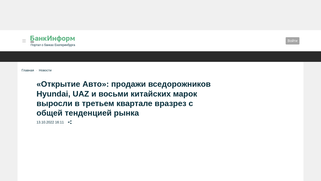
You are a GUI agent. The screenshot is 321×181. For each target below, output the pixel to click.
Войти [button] (292, 41)
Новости (45, 70)
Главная (28, 70)
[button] (24, 40)
